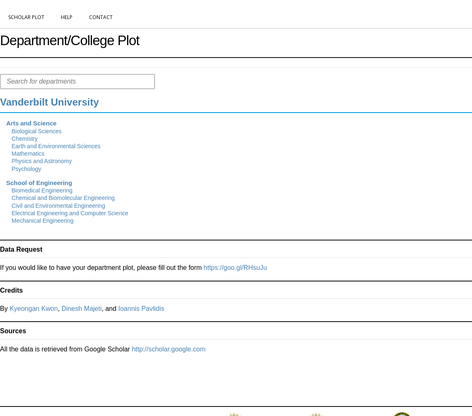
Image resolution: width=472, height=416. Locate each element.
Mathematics (28, 153)
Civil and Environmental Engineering (58, 205)
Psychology (26, 169)
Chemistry (25, 138)
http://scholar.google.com (168, 349)
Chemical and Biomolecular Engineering (63, 198)
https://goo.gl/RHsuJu (235, 267)
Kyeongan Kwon (34, 308)
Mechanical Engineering (42, 220)
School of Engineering (39, 182)
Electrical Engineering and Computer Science (70, 213)
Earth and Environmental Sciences (56, 146)
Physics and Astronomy (42, 161)
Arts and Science (31, 123)
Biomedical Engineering (42, 190)
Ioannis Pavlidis (141, 308)
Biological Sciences (37, 131)
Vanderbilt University (49, 102)
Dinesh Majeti (82, 308)
